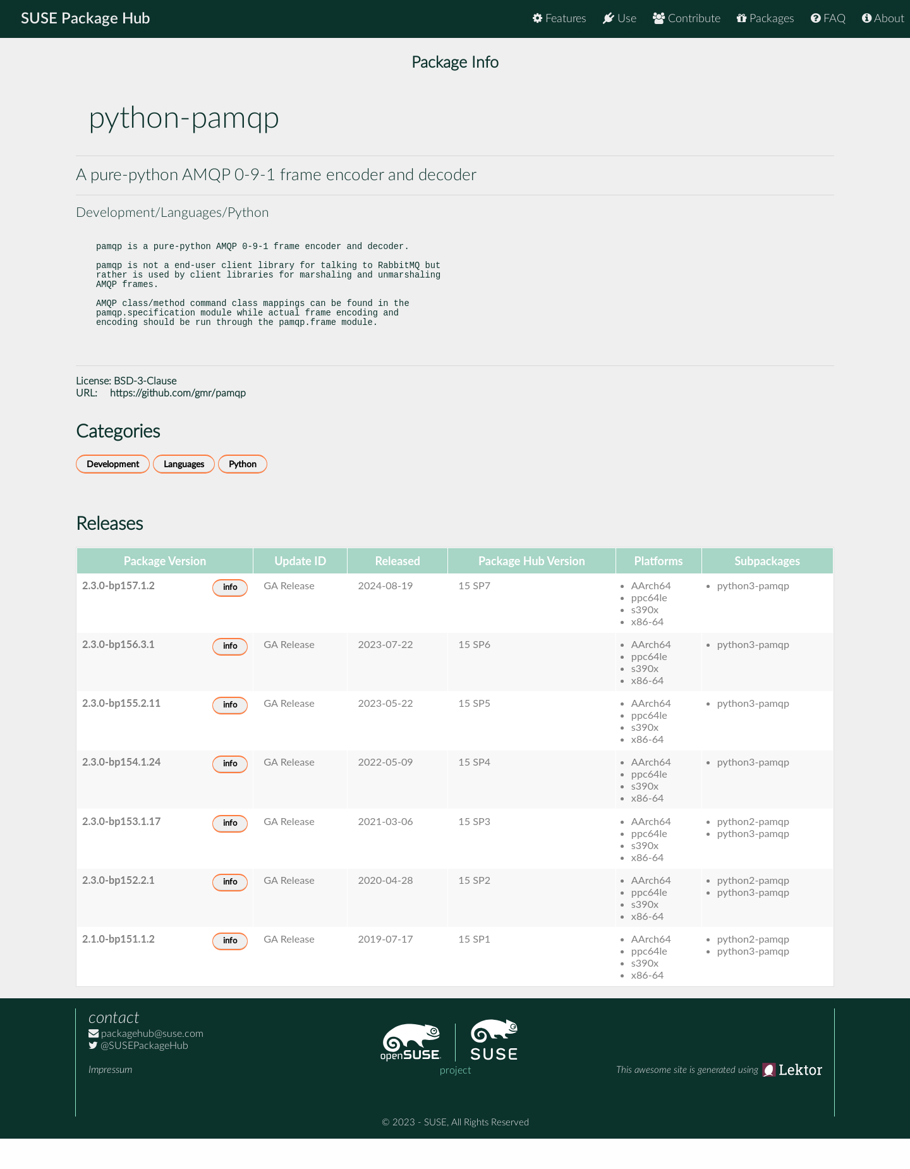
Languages (184, 494)
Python (243, 494)
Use (619, 19)
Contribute (686, 19)
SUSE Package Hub (85, 19)
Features (559, 19)
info (230, 618)
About (883, 19)
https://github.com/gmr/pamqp (178, 424)
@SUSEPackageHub (138, 1076)
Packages (765, 19)
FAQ (828, 19)
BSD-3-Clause (145, 412)
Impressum (110, 1100)
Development (113, 494)
